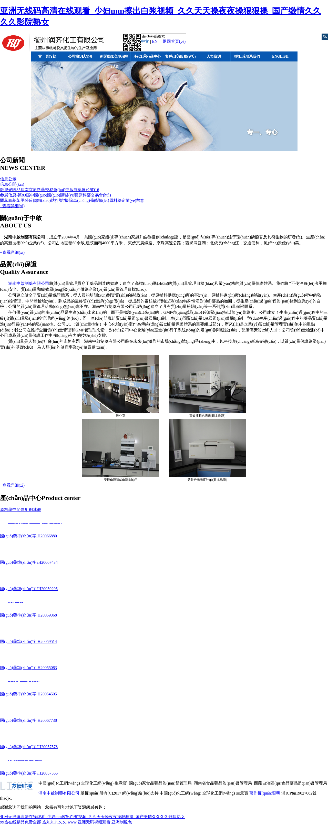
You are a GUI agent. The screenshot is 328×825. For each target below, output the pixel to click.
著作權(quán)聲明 (265, 793)
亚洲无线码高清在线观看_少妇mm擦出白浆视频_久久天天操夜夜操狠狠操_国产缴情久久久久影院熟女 (92, 816)
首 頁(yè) (47, 56)
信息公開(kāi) (12, 184)
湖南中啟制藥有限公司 (28, 283)
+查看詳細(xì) (12, 206)
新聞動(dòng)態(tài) (113, 58)
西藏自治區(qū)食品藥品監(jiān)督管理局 (290, 783)
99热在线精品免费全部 (20, 822)
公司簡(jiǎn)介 (80, 56)
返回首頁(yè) (174, 41)
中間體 (18, 509)
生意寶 (121, 783)
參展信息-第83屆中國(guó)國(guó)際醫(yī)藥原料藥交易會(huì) (55, 195)
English (280, 56)
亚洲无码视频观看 (94, 822)
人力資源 (214, 56)
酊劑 (29, 509)
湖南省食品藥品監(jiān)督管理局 (223, 783)
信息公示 (8, 179)
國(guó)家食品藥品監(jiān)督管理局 (160, 783)
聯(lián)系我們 (247, 56)
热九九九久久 (54, 822)
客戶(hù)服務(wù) (180, 56)
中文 (145, 41)
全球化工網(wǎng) (97, 783)
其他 (37, 509)
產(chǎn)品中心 (147, 56)
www (72, 822)
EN (154, 41)
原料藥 (6, 509)
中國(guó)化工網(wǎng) (59, 783)
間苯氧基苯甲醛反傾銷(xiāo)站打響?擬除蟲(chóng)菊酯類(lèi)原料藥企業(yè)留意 (72, 200)
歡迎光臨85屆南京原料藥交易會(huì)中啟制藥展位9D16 (49, 189)
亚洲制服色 (121, 822)
